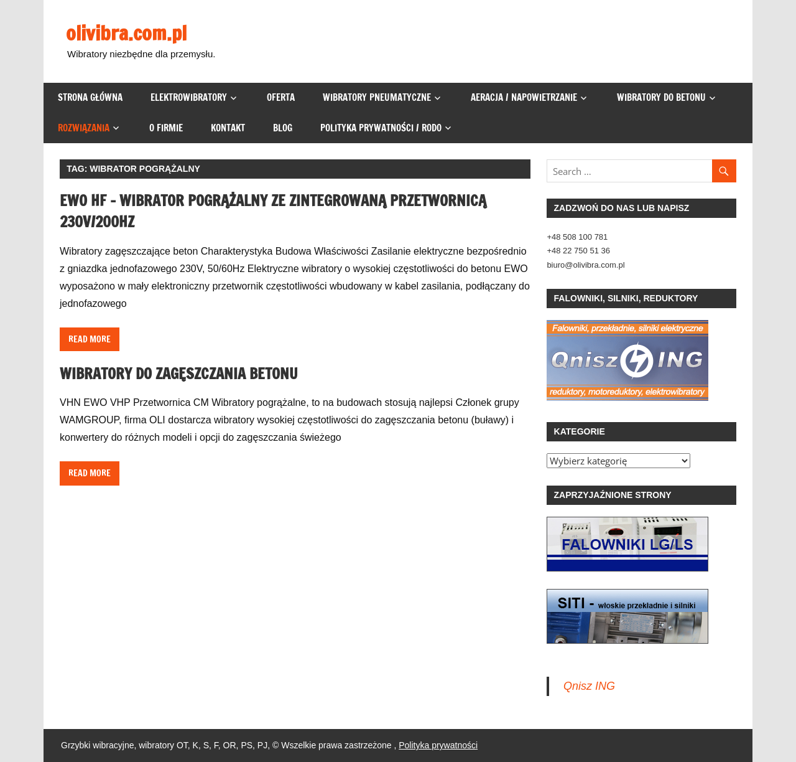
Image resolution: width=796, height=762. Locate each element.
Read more (89, 339)
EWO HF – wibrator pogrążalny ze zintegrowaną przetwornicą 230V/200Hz (273, 211)
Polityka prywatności (438, 745)
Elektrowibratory (188, 97)
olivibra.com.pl (126, 33)
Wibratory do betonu (661, 97)
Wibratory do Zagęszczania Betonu (179, 373)
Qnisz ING (589, 686)
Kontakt (228, 127)
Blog (282, 127)
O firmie (166, 127)
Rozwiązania (83, 127)
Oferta (281, 97)
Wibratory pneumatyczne (377, 97)
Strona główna (90, 97)
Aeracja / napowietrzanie (524, 97)
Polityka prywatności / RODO (381, 127)
